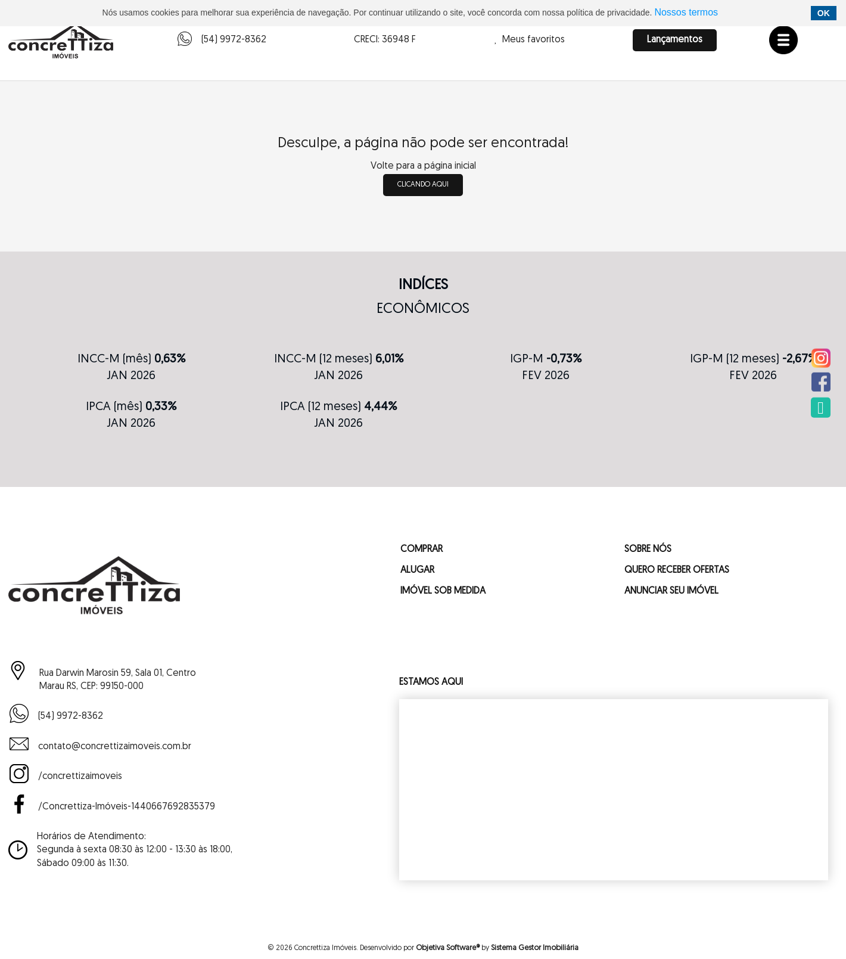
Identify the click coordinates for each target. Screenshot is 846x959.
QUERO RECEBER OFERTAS (676, 570)
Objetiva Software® (448, 948)
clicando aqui (423, 184)
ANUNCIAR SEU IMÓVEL (671, 591)
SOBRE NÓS (647, 549)
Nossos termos (686, 12)
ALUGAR (417, 570)
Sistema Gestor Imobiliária (534, 948)
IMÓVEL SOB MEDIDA (443, 591)
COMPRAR (421, 549)
